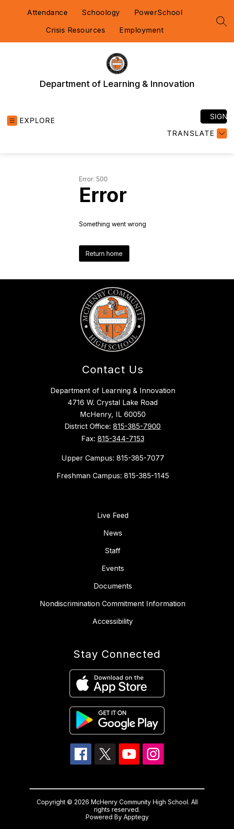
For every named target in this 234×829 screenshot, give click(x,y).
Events (113, 568)
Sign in (218, 116)
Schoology (101, 12)
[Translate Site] (196, 133)
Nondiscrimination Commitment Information (112, 603)
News (112, 533)
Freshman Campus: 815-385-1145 (113, 475)
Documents (113, 585)
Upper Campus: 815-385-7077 (112, 458)
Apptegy (136, 817)
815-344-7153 (121, 438)
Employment (141, 30)
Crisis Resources (75, 30)
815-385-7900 (137, 426)
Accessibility (112, 621)
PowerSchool (158, 12)
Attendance (47, 12)
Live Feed (112, 515)
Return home (104, 253)
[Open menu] (31, 120)
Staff (113, 550)
